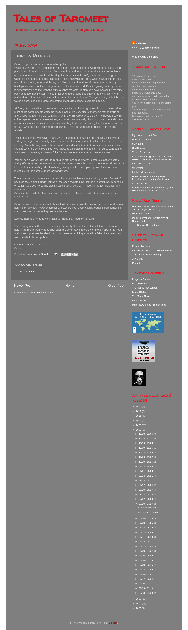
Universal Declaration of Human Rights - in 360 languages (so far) (153, 208)
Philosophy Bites (141, 246)
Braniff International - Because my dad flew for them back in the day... (152, 189)
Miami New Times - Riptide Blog (149, 304)
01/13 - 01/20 (146, 593)
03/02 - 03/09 (146, 569)
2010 (139, 420)
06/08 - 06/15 (146, 527)
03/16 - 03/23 (146, 560)
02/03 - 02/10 (146, 588)
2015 (139, 406)
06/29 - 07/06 (146, 523)
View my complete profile (145, 47)
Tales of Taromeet (60, 18)
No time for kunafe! (148, 512)
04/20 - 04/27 (146, 551)
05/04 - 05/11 (146, 541)
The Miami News (141, 296)
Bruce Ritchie (139, 292)
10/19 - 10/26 (146, 462)
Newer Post (23, 285)
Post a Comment (28, 271)
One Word (137, 167)
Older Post (116, 285)
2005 (139, 608)
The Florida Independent (145, 287)
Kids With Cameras (142, 163)
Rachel (136, 263)
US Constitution (140, 213)
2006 (139, 603)
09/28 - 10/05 (146, 466)
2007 (139, 598)
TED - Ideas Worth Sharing (146, 254)
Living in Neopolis (147, 507)
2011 (139, 415)
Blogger (113, 622)
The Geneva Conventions (145, 225)
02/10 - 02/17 (146, 583)
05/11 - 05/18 (146, 537)
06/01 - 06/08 (146, 532)
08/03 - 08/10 (146, 494)
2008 (139, 429)
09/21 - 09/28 (146, 471)
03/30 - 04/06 (146, 555)
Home (70, 285)
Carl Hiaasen (139, 148)
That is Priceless (141, 152)
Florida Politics (140, 300)
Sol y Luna (138, 143)
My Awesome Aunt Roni (144, 135)
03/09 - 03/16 (146, 565)
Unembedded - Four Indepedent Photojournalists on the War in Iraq (150, 177)
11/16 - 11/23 (146, 443)
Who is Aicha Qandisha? (145, 56)
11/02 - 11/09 (146, 452)
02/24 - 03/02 (146, 574)
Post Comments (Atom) (41, 292)
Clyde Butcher (139, 183)
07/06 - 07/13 (146, 518)
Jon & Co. (137, 259)
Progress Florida (141, 279)
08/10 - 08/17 (146, 489)
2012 (139, 411)
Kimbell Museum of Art (144, 172)
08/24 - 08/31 (146, 480)
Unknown (141, 43)
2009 (139, 425)
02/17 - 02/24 (146, 579)
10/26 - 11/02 (146, 457)
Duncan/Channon (141, 139)
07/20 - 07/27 (146, 503)
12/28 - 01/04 (146, 434)
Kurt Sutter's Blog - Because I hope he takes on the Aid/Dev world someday (152, 158)
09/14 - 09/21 (146, 475)
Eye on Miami (139, 283)
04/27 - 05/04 (146, 546)
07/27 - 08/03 (146, 499)
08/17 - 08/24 (146, 485)
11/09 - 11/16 (146, 448)
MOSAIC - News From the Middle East (152, 250)
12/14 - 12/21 (146, 438)
